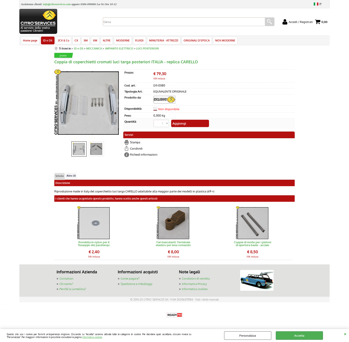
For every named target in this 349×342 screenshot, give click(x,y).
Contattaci (66, 279)
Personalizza (247, 335)
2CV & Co (63, 40)
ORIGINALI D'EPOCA (195, 40)
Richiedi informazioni (143, 155)
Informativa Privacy (194, 284)
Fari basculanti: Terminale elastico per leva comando (173, 244)
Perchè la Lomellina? (72, 289)
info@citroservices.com (57, 4)
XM (94, 40)
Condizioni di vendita (196, 279)
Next (118, 103)
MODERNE (122, 40)
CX (76, 40)
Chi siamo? (66, 284)
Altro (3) (71, 176)
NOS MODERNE (224, 40)
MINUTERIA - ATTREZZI (162, 40)
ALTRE (106, 40)
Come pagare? (130, 279)
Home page (30, 40)
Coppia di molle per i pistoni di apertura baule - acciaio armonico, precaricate (252, 244)
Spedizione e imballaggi (136, 284)
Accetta (299, 335)
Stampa (135, 142)
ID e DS (47, 40)
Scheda (59, 176)
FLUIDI (138, 40)
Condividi (136, 148)
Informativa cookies (92, 337)
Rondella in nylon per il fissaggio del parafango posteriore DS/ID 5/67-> (94, 244)
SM (85, 40)
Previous (57, 103)
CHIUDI (345, 333)
